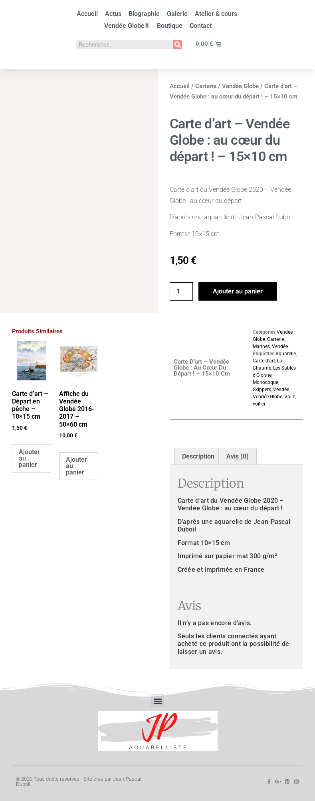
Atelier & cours (216, 14)
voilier (259, 404)
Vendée (280, 346)
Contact (201, 26)
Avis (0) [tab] (237, 456)
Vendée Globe (240, 86)
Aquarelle (285, 353)
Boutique (169, 26)
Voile (289, 397)
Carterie (205, 86)
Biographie (144, 14)
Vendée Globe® (127, 26)
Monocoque (265, 382)
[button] (157, 700)
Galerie (177, 14)
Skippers (262, 389)
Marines (261, 346)
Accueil (87, 14)
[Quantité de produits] (181, 291)
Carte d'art (264, 361)
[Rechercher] (177, 44)
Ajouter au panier (238, 291)
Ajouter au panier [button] (29, 458)
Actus (113, 14)
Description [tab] (198, 456)
